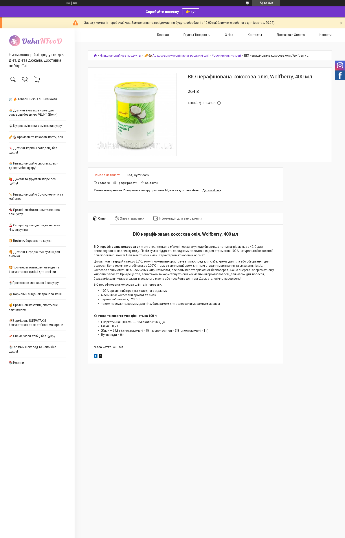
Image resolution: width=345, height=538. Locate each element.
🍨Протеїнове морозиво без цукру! (34, 283)
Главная (163, 35)
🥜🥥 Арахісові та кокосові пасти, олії (36, 137)
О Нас (229, 35)
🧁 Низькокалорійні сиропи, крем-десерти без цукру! (33, 166)
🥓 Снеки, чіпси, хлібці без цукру (32, 336)
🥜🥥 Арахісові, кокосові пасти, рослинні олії (176, 55)
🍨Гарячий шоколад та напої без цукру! (32, 349)
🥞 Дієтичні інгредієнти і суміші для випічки (34, 254)
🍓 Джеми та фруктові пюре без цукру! (32, 181)
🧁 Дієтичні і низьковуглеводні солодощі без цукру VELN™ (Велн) (33, 112)
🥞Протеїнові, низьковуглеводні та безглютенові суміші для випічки (34, 270)
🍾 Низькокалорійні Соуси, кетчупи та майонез (36, 197)
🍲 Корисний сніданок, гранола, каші (35, 294)
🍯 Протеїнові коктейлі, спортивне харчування (33, 307)
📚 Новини (16, 362)
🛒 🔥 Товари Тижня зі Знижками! (33, 99)
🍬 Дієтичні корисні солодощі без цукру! (33, 150)
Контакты (255, 35)
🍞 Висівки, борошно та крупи (30, 240)
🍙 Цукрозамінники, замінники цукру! (35, 126)
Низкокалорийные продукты (120, 55)
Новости (325, 35)
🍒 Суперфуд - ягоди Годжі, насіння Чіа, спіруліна (34, 227)
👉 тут (191, 12)
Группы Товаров (195, 35)
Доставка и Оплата (291, 35)
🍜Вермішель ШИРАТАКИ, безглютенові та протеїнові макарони (36, 323)
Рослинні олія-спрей (226, 55)
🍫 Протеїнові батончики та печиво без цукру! (34, 212)
